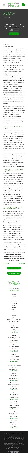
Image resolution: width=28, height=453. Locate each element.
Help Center (14, 303)
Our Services (14, 299)
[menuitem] (8, 448)
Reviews (14, 307)
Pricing (14, 305)
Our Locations (14, 301)
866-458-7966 (14, 290)
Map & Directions (14, 323)
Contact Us (14, 309)
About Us (14, 297)
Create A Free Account (14, 268)
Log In (14, 311)
